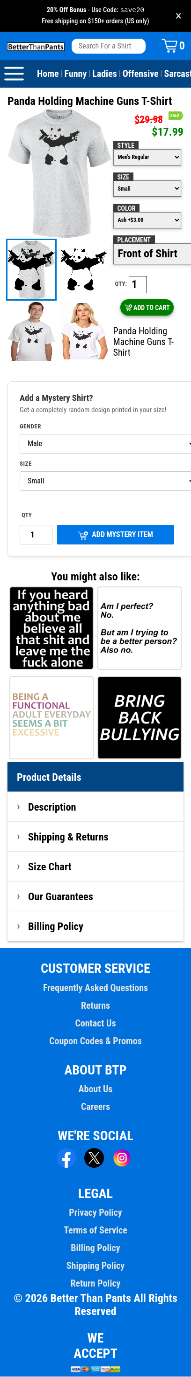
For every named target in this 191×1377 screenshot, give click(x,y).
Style (126, 146)
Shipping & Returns (68, 837)
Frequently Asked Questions (95, 988)
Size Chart (50, 867)
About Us (96, 1089)
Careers (95, 1107)
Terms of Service (95, 1230)
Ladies (104, 74)
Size (124, 177)
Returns (95, 1006)
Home (48, 74)
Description (52, 807)
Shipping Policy (95, 1266)
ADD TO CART (147, 308)
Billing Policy (55, 927)
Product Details (49, 777)
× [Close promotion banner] (179, 16)
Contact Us (95, 1023)
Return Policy (95, 1283)
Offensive (141, 74)
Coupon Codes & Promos (95, 1041)
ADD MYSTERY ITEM (115, 535)
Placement (134, 240)
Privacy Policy (95, 1213)
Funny (76, 74)
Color (127, 209)
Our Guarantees (60, 897)
